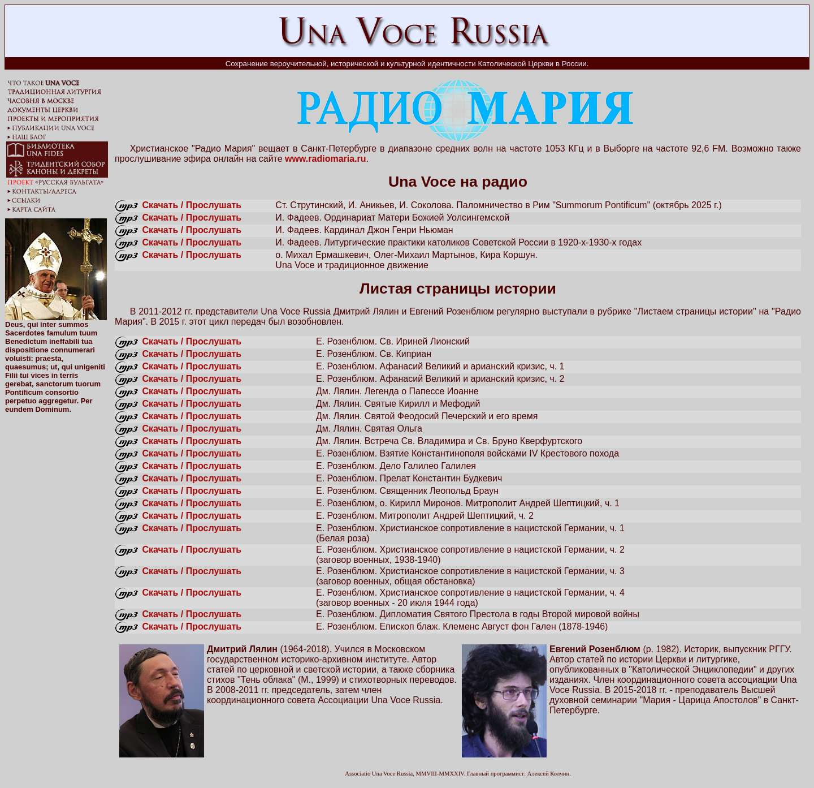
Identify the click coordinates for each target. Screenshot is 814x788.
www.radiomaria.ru (325, 158)
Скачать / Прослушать (192, 205)
